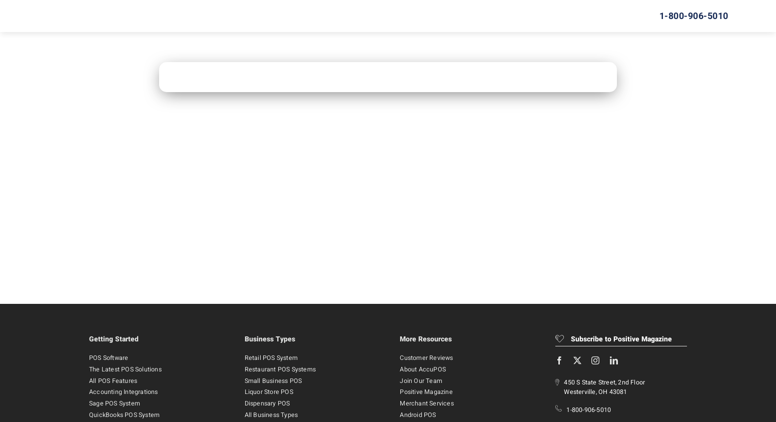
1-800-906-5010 (588, 409)
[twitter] (577, 360)
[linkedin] (614, 360)
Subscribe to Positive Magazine (613, 339)
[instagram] (595, 360)
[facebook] (559, 360)
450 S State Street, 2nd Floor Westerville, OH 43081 (604, 387)
